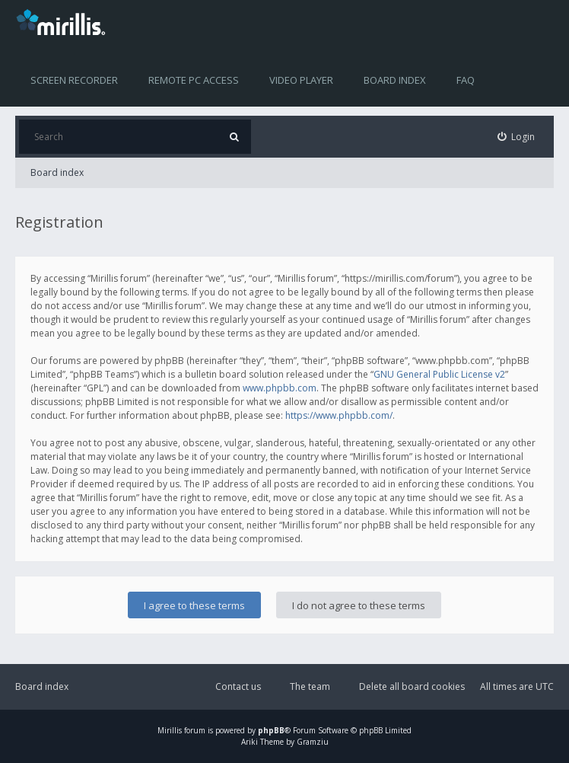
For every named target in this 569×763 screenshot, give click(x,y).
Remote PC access (193, 80)
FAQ (465, 80)
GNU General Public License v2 (439, 374)
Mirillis (169, 730)
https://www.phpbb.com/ (339, 415)
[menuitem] (516, 137)
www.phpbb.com (279, 388)
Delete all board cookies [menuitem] (412, 686)
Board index (395, 80)
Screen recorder (74, 80)
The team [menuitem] (310, 686)
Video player (301, 80)
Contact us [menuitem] (238, 686)
